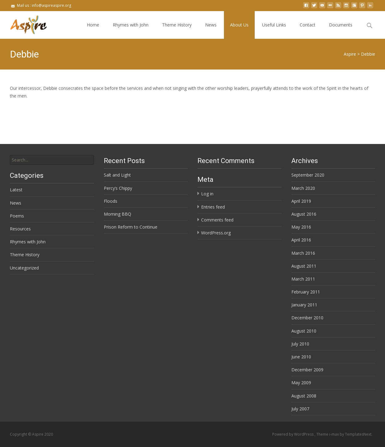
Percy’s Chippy (118, 188)
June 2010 (301, 357)
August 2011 (303, 266)
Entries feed (213, 207)
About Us (239, 25)
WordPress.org (216, 233)
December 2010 (307, 318)
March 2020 (303, 188)
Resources (20, 229)
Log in (207, 194)
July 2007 (300, 409)
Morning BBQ (117, 214)
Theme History (177, 25)
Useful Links (274, 25)
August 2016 (303, 214)
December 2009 (307, 370)
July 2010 (300, 344)
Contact (307, 25)
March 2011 (303, 279)
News (211, 25)
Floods (110, 201)
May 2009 (301, 382)
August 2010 (303, 331)
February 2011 (305, 292)
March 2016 (303, 253)
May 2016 (301, 227)
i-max (334, 434)
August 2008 (303, 396)
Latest (16, 190)
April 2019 (301, 201)
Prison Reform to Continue (130, 227)
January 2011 (304, 305)
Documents (340, 25)
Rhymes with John (130, 25)
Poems (17, 216)
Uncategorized (24, 268)
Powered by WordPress (293, 434)
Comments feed (217, 220)
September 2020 (307, 175)
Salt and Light (117, 175)
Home (93, 25)
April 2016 (301, 240)
